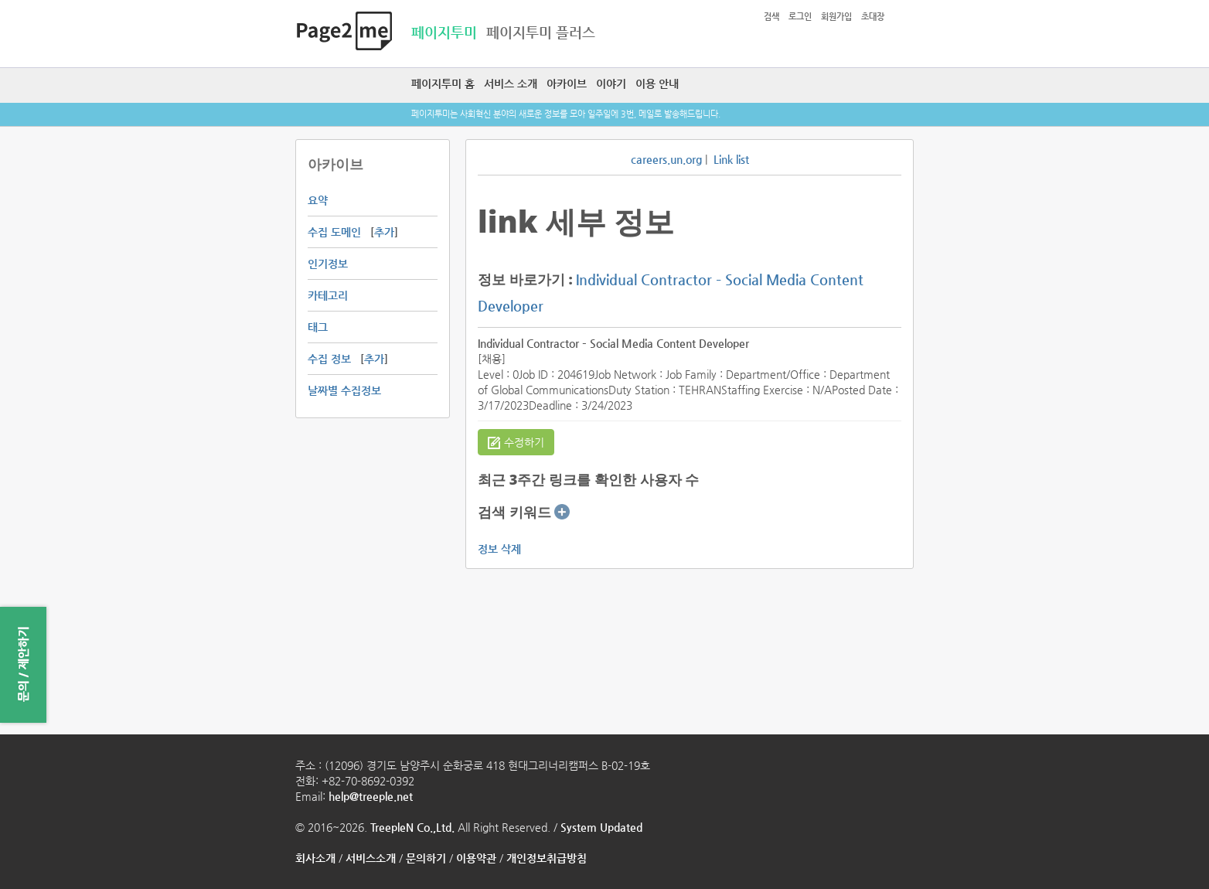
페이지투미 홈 (443, 83)
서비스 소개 (510, 83)
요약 (318, 200)
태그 (318, 327)
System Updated (601, 827)
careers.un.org (666, 159)
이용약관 (476, 858)
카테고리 (328, 295)
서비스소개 (371, 858)
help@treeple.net (371, 796)
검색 (771, 17)
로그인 (800, 17)
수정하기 (516, 443)
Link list (731, 159)
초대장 (872, 17)
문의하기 (426, 858)
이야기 (611, 83)
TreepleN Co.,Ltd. (412, 827)
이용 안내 (657, 83)
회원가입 (836, 17)
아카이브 (567, 83)
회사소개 (315, 858)
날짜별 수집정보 (344, 390)
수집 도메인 (334, 232)
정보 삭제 (499, 549)
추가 (384, 232)
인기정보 (328, 263)
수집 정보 (329, 359)
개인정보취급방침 (546, 858)
